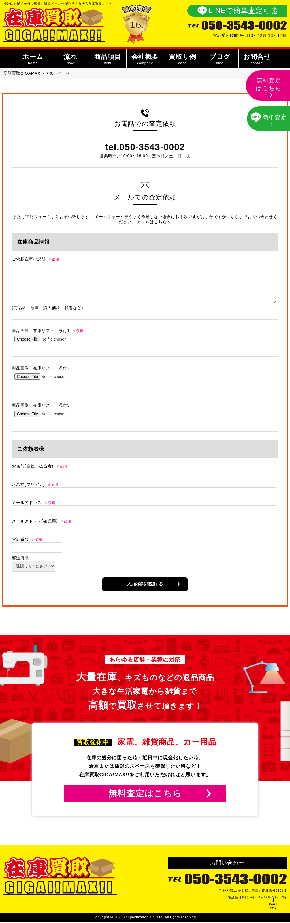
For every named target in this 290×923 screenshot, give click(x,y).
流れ (70, 60)
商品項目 (107, 60)
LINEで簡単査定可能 (243, 10)
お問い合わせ (227, 864)
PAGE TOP (273, 906)
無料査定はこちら (145, 793)
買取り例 (182, 60)
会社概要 (145, 60)
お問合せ (257, 60)
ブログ (220, 60)
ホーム (33, 60)
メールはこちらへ (154, 222)
